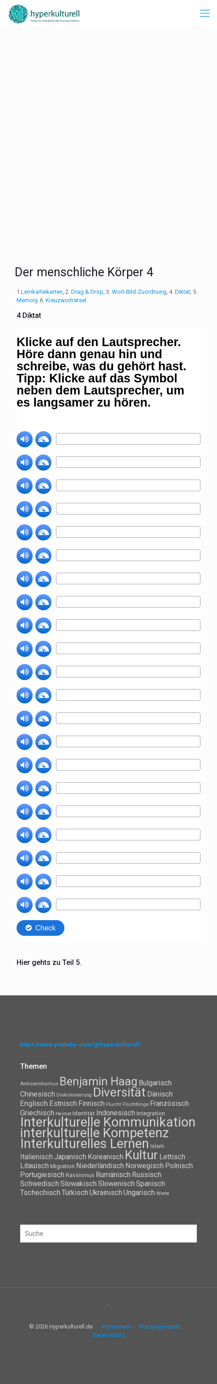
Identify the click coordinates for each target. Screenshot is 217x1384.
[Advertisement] (108, 140)
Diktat (182, 291)
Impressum (116, 1326)
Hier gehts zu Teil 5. (50, 962)
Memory (27, 300)
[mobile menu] (205, 13)
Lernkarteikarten (42, 291)
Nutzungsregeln (159, 1326)
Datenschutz (108, 1335)
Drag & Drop (87, 291)
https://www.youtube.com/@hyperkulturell (80, 1044)
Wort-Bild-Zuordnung (139, 291)
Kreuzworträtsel (66, 300)
